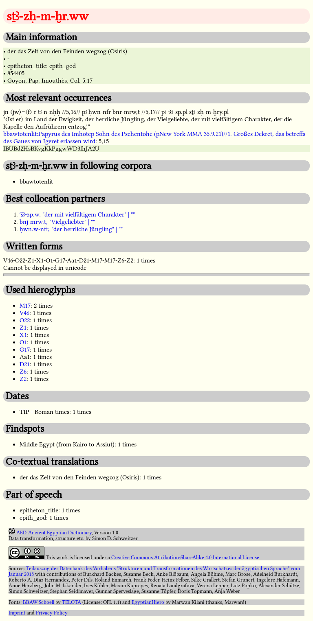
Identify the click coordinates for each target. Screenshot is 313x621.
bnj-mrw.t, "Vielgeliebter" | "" (57, 221)
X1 (23, 335)
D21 (25, 364)
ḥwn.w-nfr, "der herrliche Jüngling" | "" (71, 229)
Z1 (23, 327)
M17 (25, 305)
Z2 (23, 379)
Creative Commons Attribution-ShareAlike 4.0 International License (185, 557)
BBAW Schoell (38, 602)
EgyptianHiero (148, 602)
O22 (25, 320)
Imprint (17, 613)
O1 (23, 342)
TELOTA (71, 602)
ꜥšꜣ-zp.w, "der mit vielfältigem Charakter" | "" (77, 214)
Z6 (23, 371)
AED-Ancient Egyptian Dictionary (54, 533)
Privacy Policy (52, 613)
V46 (24, 313)
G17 (25, 349)
